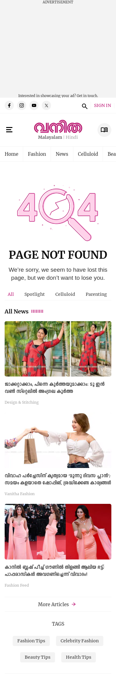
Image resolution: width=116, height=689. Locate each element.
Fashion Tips (31, 641)
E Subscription (104, 130)
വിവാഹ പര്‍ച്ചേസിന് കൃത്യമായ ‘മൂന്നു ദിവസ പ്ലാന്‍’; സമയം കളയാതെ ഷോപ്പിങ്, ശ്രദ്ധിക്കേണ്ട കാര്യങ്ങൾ (58, 480)
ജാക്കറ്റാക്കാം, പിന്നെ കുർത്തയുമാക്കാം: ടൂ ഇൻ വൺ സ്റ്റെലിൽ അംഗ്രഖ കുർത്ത (55, 388)
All (11, 294)
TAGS (58, 624)
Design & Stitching (22, 402)
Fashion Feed (17, 585)
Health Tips (78, 657)
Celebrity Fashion (80, 641)
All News (24, 311)
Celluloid (88, 154)
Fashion (37, 154)
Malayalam (50, 137)
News (62, 154)
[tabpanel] (58, 456)
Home (11, 154)
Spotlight (34, 294)
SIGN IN (102, 105)
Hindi (72, 137)
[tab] (11, 294)
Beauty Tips (37, 657)
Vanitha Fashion (20, 493)
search (84, 105)
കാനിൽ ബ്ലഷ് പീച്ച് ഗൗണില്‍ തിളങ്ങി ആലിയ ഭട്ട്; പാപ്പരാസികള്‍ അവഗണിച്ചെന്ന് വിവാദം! (55, 571)
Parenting (96, 294)
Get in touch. (87, 95)
